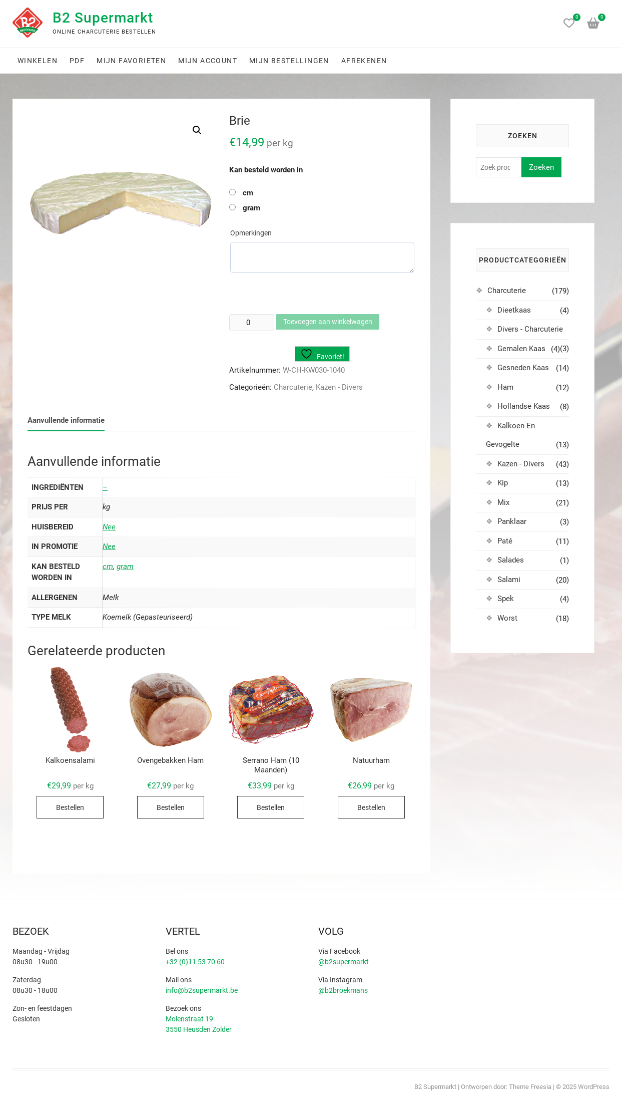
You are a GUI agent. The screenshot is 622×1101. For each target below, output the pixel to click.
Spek (505, 598)
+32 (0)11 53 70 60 (195, 962)
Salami (508, 579)
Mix (503, 502)
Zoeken (541, 167)
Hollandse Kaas (523, 406)
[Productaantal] (251, 322)
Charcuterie (293, 387)
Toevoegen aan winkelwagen (327, 322)
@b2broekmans (343, 990)
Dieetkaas (514, 310)
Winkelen (38, 61)
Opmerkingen (251, 233)
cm (248, 192)
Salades (510, 560)
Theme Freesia (530, 1086)
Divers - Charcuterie (530, 329)
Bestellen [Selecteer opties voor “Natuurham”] (371, 807)
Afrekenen (364, 61)
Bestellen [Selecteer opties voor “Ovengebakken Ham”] (171, 807)
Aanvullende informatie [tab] (66, 420)
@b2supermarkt (343, 962)
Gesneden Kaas (523, 367)
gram (251, 207)
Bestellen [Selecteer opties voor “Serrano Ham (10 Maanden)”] (271, 807)
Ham (505, 387)
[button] (197, 130)
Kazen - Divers (339, 387)
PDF (77, 61)
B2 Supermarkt (103, 18)
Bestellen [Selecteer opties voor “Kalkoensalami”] (70, 807)
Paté (504, 540)
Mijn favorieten (131, 61)
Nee (109, 526)
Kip (502, 482)
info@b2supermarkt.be (202, 990)
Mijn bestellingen (289, 61)
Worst (507, 618)
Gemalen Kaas (521, 348)
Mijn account (207, 61)
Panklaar (511, 521)
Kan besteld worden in (266, 169)
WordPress (593, 1086)
